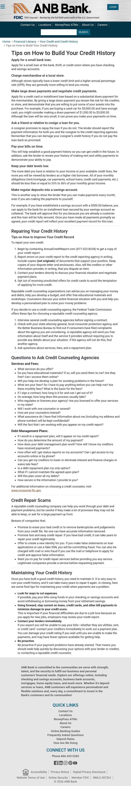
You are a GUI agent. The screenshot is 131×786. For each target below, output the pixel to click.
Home (6, 41)
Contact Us (27, 24)
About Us (88, 24)
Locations (44, 24)
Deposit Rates (66, 739)
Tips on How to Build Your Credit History (31, 45)
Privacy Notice (60, 772)
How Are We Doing (65, 743)
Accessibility (39, 772)
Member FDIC (80, 777)
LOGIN (113, 6)
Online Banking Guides (65, 731)
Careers (102, 24)
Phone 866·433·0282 (65, 756)
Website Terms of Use (31, 777)
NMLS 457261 (102, 777)
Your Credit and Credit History (59, 41)
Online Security (58, 777)
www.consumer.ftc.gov (26, 490)
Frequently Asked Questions (65, 735)
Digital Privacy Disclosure (89, 772)
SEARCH (83, 32)
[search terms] (59, 32)
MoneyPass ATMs (66, 24)
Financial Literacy (25, 41)
